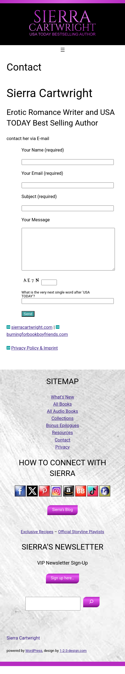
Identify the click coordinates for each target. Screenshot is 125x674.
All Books (62, 412)
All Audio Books (62, 419)
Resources (62, 440)
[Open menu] (62, 50)
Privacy (62, 455)
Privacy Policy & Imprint (34, 356)
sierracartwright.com (32, 335)
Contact (62, 448)
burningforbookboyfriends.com (37, 342)
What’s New (62, 405)
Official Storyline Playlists (81, 540)
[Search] (91, 610)
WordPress (33, 659)
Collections (62, 426)
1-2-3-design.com (73, 659)
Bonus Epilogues (62, 433)
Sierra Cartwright (23, 646)
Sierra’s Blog (62, 518)
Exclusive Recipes (37, 540)
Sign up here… (62, 586)
